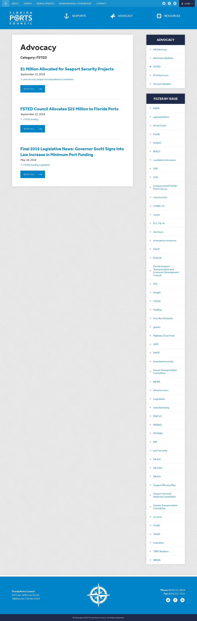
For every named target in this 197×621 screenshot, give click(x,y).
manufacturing (161, 407)
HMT (155, 343)
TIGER (156, 533)
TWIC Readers (161, 550)
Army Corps (159, 125)
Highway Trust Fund (163, 335)
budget (157, 142)
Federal (157, 257)
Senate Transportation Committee (165, 506)
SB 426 (157, 458)
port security (160, 450)
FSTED (157, 66)
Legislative (159, 398)
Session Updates (162, 83)
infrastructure (161, 389)
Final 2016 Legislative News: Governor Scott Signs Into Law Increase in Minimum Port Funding (67, 165)
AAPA (156, 107)
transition (158, 542)
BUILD (156, 150)
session (157, 516)
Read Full (34, 94)
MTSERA (158, 432)
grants (156, 326)
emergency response (164, 240)
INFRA (156, 381)
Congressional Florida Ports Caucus (165, 187)
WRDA (156, 559)
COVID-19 (158, 205)
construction (160, 196)
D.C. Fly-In (159, 222)
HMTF (156, 352)
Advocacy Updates (163, 57)
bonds (156, 133)
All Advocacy (160, 49)
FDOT (156, 248)
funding (157, 309)
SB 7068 (157, 467)
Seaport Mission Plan (164, 484)
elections (158, 231)
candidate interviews (164, 159)
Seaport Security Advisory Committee (164, 495)
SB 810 (157, 476)
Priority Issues (161, 74)
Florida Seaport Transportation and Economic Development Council (166, 270)
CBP (155, 168)
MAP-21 (157, 415)
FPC (155, 283)
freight (157, 292)
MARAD (157, 424)
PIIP (155, 441)
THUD (156, 525)
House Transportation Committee (165, 371)
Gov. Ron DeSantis (163, 317)
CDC (155, 176)
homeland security (163, 361)
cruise (156, 214)
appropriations (161, 116)
